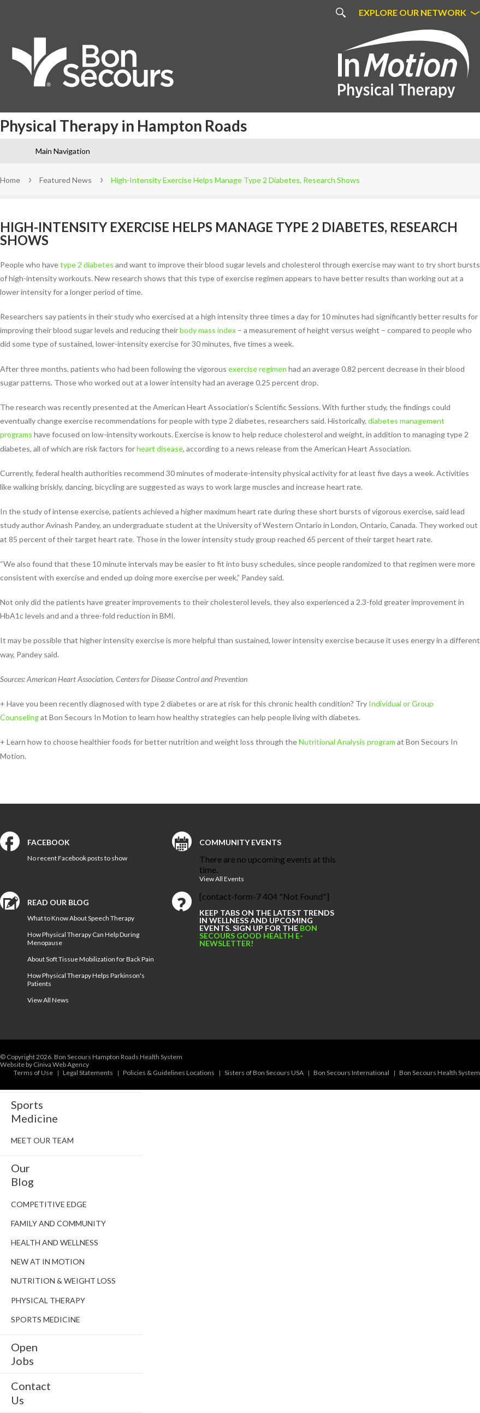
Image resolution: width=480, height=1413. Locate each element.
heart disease (160, 448)
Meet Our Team (42, 1140)
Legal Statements (88, 1072)
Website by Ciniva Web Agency (44, 1064)
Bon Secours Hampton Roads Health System (118, 1057)
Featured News (65, 180)
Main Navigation (62, 151)
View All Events (221, 879)
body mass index (208, 330)
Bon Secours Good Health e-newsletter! (258, 935)
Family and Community (58, 1223)
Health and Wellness (54, 1242)
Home (10, 180)
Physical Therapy (48, 1300)
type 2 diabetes (87, 264)
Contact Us (31, 1392)
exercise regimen (257, 368)
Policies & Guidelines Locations (169, 1072)
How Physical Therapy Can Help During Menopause (83, 938)
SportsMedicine (34, 1111)
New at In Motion (48, 1261)
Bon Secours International (351, 1072)
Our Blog (22, 1174)
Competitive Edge (49, 1204)
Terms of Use (33, 1072)
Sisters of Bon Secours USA (264, 1072)
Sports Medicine (45, 1319)
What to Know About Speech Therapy (80, 918)
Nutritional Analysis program (347, 741)
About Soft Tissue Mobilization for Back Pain (90, 959)
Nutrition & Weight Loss (63, 1280)
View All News (48, 1000)
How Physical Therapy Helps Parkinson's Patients (86, 979)
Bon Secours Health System (439, 1072)
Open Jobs (24, 1353)
